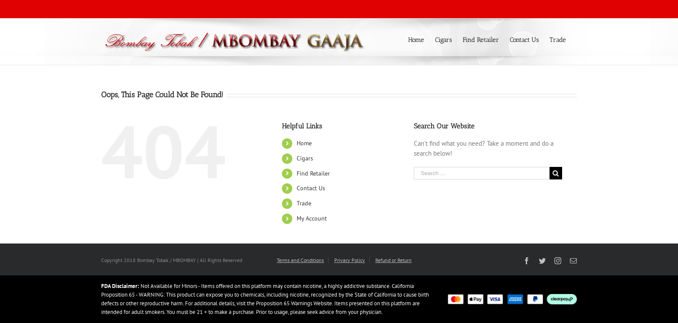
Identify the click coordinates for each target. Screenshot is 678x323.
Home (304, 143)
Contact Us (311, 188)
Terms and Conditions (300, 260)
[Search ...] (482, 173)
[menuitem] (421, 39)
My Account (312, 218)
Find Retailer (313, 173)
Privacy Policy (349, 260)
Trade (304, 203)
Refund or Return (393, 260)
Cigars (305, 158)
